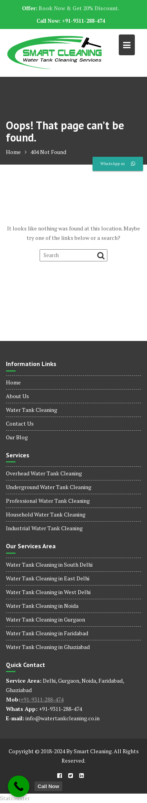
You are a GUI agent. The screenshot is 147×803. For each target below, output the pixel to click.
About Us (17, 396)
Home (13, 382)
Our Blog (17, 437)
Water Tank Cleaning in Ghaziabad (48, 647)
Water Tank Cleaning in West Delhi (48, 592)
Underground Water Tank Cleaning (48, 487)
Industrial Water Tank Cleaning (44, 528)
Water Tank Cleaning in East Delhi (47, 578)
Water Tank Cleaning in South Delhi (49, 564)
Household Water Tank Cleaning (45, 514)
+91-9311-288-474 (42, 699)
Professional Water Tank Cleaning (48, 500)
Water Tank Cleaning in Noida (42, 605)
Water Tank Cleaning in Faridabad (47, 633)
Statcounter (15, 798)
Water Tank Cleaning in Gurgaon (45, 619)
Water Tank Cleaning (31, 409)
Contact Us (20, 423)
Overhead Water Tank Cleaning (44, 473)
